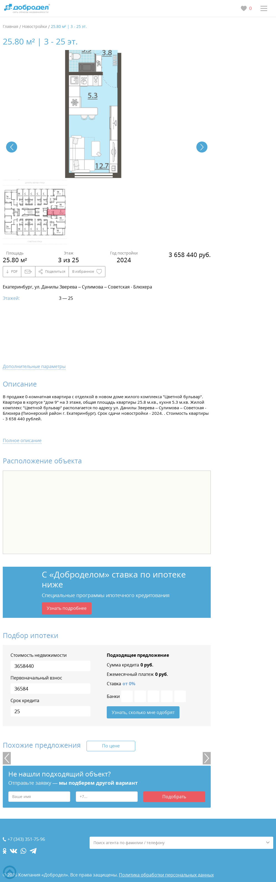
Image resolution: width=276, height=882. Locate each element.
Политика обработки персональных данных (166, 875)
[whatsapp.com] (23, 851)
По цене (111, 746)
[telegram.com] (33, 851)
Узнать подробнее (67, 608)
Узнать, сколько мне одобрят (143, 712)
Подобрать (174, 797)
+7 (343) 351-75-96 (26, 839)
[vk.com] (13, 851)
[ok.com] (4, 851)
